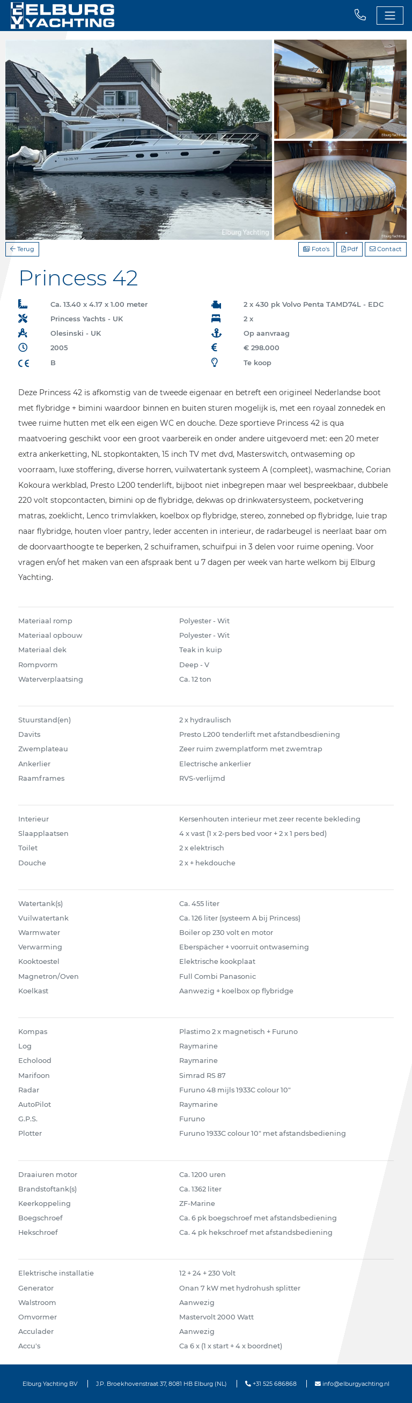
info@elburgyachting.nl (352, 1383)
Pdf (349, 249)
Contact (386, 249)
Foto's (316, 249)
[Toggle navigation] (390, 15)
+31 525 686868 (271, 1383)
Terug (22, 249)
